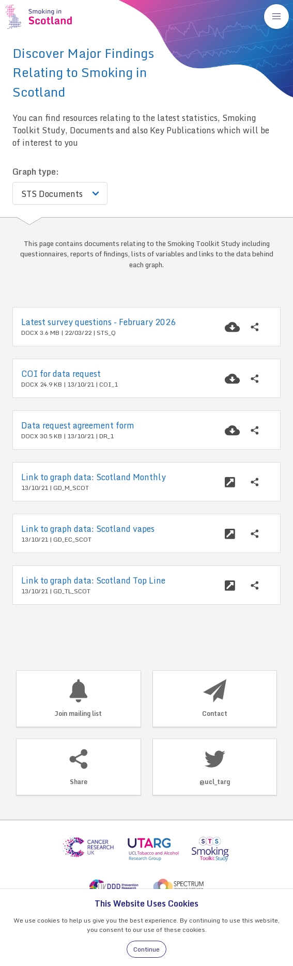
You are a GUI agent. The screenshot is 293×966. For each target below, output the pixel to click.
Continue (146, 949)
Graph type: (35, 171)
